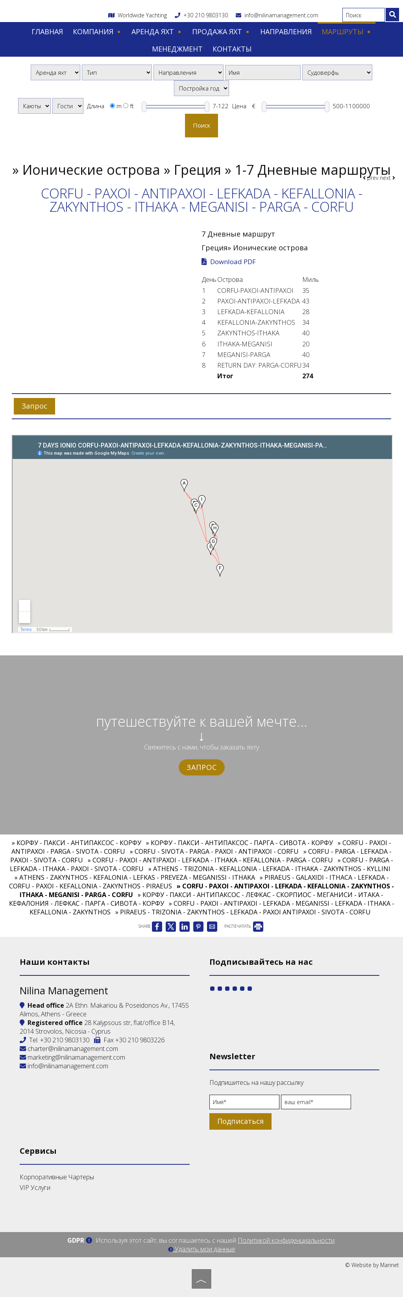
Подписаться (240, 1121)
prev (370, 177)
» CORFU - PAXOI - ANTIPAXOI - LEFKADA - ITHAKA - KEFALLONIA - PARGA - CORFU (210, 860)
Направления (286, 31)
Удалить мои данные (201, 1249)
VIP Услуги (35, 1187)
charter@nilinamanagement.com (69, 1048)
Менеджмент (177, 49)
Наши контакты (55, 962)
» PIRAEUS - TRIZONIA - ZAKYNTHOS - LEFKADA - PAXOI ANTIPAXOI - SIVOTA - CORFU (243, 912)
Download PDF (229, 261)
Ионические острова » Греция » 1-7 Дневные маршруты (206, 170)
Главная (47, 31)
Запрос (202, 767)
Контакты (232, 49)
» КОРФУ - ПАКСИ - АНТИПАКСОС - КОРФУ (76, 842)
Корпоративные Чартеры (57, 1177)
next (387, 177)
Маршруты (347, 31)
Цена (239, 106)
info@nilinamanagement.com (277, 15)
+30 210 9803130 (205, 15)
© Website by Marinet (372, 1265)
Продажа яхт (221, 31)
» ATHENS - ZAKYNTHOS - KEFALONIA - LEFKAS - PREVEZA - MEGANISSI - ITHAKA (135, 877)
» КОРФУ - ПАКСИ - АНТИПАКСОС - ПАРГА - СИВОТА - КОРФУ (239, 842)
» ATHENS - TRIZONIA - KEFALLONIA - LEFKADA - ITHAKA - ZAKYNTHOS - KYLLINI (269, 868)
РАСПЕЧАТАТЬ (243, 926)
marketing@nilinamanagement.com (72, 1057)
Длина (95, 106)
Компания (97, 31)
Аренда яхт (156, 31)
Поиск (201, 125)
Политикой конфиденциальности (286, 1240)
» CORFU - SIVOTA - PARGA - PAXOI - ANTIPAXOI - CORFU (214, 851)
